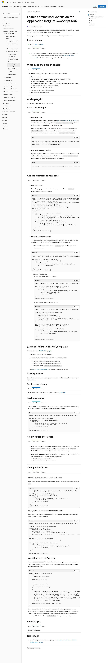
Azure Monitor (36, 11)
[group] (55, 143)
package (66, 120)
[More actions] (79, 12)
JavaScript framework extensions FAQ (66, 640)
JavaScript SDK (39, 44)
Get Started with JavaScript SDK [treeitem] (12, 55)
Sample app (92, 23)
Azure (28, 11)
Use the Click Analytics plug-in (40, 369)
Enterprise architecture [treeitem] (9, 100)
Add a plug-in (92, 19)
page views (62, 392)
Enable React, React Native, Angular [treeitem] (13, 65)
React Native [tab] (36, 48)
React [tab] (29, 48)
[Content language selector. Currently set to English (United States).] (9, 660)
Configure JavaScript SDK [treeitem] (13, 60)
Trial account (102, 6)
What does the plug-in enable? (96, 16)
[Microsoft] (3, 2)
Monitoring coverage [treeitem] (9, 97)
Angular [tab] (43, 48)
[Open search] (104, 2)
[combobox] (11, 14)
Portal (95, 6)
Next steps (91, 25)
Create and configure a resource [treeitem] (12, 45)
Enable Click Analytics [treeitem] (13, 69)
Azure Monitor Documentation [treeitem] (10, 17)
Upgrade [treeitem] (10, 71)
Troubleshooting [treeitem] (12, 74)
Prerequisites (92, 14)
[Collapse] (19, 10)
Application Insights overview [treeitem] (10, 37)
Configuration (92, 21)
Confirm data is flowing (36, 642)
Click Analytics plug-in (45, 351)
